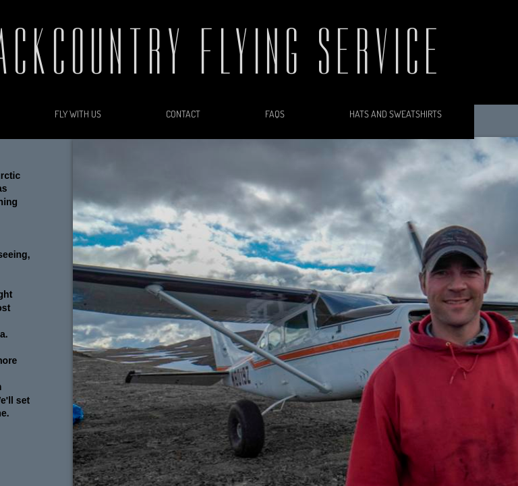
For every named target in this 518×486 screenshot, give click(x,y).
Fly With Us (78, 113)
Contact (183, 113)
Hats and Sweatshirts (395, 113)
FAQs (275, 113)
